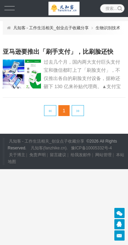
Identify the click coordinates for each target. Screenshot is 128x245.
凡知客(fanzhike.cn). (49, 148)
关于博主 (17, 154)
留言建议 (58, 154)
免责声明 (37, 154)
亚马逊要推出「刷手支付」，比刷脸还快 (58, 51)
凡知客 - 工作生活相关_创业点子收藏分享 (51, 28)
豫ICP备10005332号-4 (91, 148)
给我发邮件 (81, 154)
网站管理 (103, 154)
